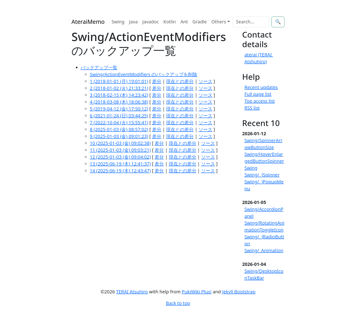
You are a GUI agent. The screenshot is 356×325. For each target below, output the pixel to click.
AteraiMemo (88, 21)
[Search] (250, 22)
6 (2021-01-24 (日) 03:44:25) (119, 116)
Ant (184, 22)
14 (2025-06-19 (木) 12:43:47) (120, 171)
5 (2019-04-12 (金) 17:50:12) (119, 109)
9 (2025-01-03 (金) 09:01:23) (119, 136)
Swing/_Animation (263, 250)
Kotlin (169, 22)
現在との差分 (180, 81)
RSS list (252, 108)
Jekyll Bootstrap (238, 292)
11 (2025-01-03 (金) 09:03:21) (120, 150)
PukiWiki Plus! (196, 292)
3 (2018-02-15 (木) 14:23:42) (119, 95)
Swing (118, 22)
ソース (205, 81)
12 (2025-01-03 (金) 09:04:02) (120, 157)
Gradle (199, 22)
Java (133, 22)
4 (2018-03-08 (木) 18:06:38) (119, 102)
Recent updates (261, 87)
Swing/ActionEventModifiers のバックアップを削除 (143, 74)
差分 (156, 81)
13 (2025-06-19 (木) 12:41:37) (120, 164)
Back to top (178, 303)
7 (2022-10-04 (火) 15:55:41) (119, 122)
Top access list (259, 101)
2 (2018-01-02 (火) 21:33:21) (119, 88)
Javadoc (150, 22)
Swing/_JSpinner (261, 175)
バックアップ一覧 (99, 67)
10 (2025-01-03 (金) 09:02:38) (120, 143)
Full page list (257, 94)
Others (218, 22)
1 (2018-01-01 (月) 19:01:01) (119, 81)
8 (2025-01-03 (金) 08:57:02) (119, 129)
